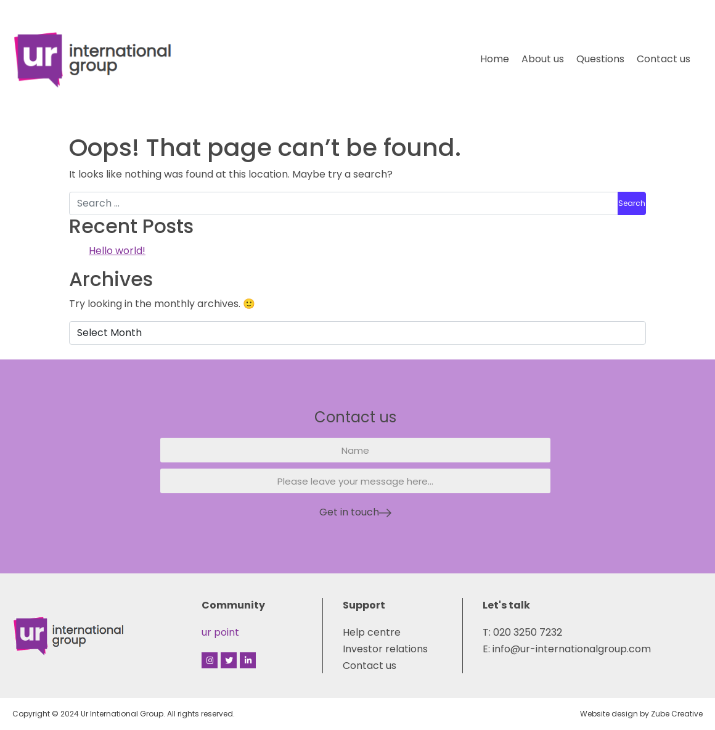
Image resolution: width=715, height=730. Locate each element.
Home (494, 59)
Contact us (663, 59)
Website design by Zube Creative (641, 713)
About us (542, 59)
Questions (600, 59)
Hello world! (117, 251)
